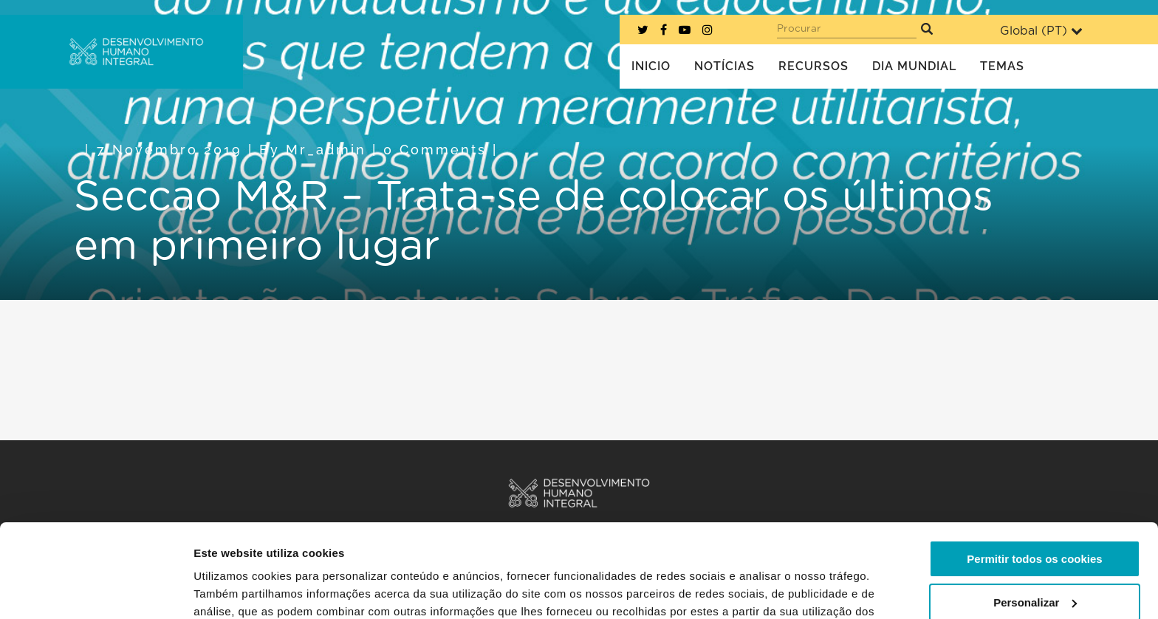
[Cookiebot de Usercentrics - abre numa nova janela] (95, 590)
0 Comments (435, 149)
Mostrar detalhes (238, 590)
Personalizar (1035, 522)
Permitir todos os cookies (1034, 479)
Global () (1041, 30)
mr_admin (326, 149)
